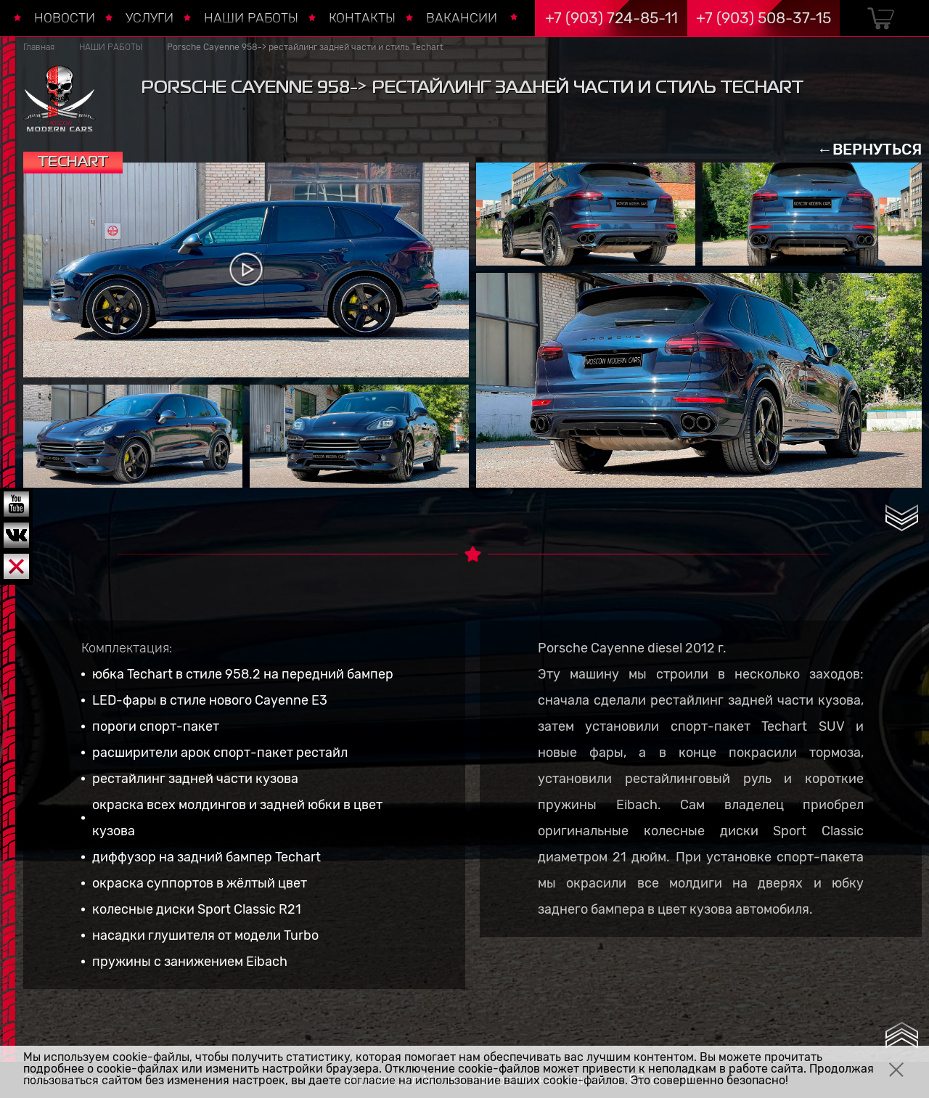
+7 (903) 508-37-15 (763, 18)
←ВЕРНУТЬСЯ (869, 149)
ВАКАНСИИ (461, 18)
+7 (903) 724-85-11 (611, 18)
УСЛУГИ (149, 18)
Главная (38, 47)
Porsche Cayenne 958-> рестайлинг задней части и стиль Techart (305, 47)
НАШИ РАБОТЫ (251, 18)
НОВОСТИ (64, 18)
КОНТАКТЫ (362, 18)
